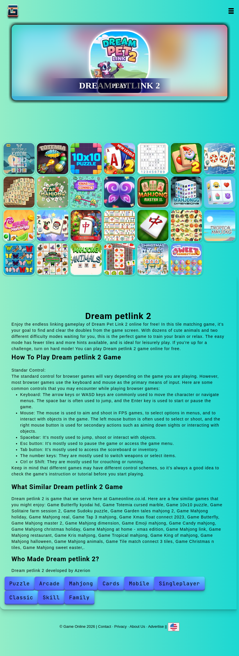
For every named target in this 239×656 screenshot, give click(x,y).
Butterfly (119, 192)
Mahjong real (19, 192)
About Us (137, 626)
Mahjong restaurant (152, 225)
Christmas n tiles (152, 258)
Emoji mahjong (219, 192)
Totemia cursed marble (52, 158)
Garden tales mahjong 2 (186, 158)
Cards (111, 583)
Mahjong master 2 (152, 192)
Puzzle (19, 583)
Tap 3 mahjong (52, 192)
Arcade (49, 583)
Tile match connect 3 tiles (119, 258)
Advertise (156, 626)
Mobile (139, 583)
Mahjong (81, 583)
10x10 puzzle (86, 158)
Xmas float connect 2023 (86, 192)
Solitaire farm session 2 (119, 158)
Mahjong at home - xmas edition (86, 225)
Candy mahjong (19, 225)
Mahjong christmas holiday (52, 225)
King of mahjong (19, 258)
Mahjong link (119, 225)
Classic (21, 597)
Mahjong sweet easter (186, 258)
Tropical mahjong (219, 225)
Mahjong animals (86, 258)
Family (79, 597)
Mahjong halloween (52, 258)
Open (231, 11)
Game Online (31, 11)
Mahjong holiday (219, 158)
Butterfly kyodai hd (19, 158)
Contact (104, 626)
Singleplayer (179, 583)
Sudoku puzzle (152, 158)
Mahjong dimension (186, 192)
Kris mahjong (186, 225)
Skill (51, 597)
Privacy (120, 626)
